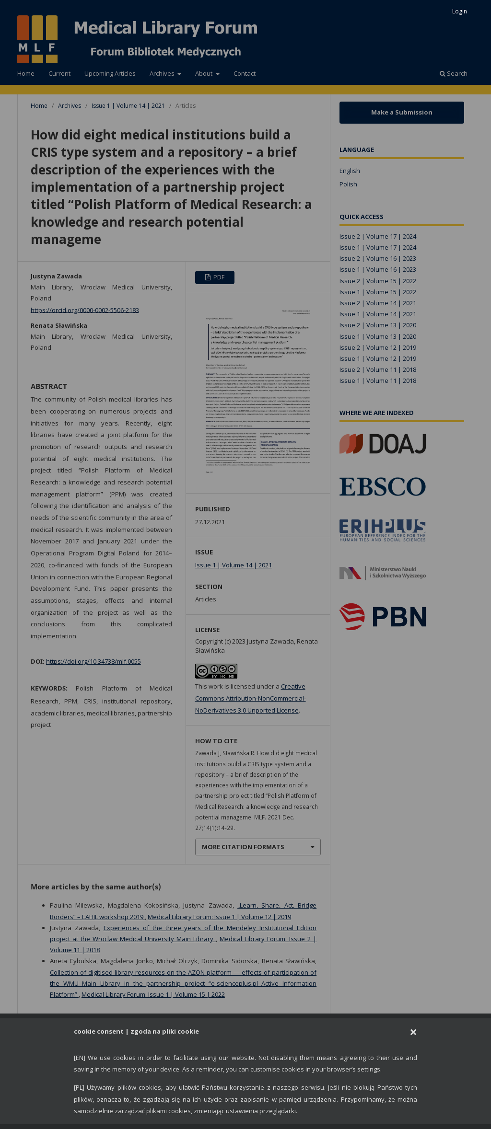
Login (459, 11)
